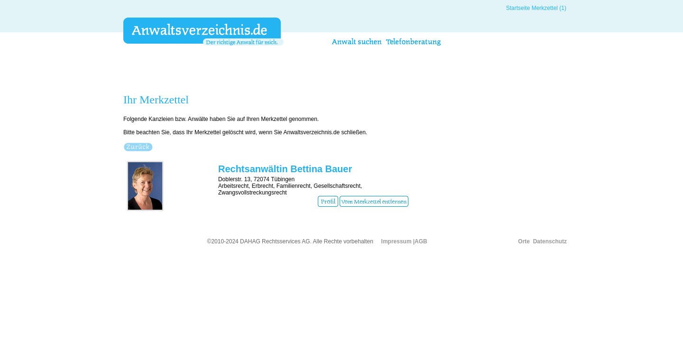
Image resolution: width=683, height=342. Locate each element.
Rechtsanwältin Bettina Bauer (285, 169)
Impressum (396, 241)
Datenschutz (550, 241)
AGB (421, 241)
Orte (524, 241)
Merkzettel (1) (549, 8)
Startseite (518, 8)
